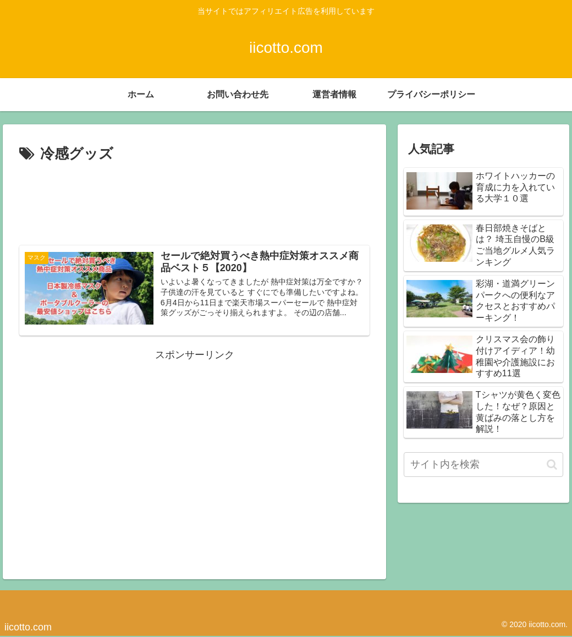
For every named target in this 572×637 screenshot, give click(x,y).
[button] (552, 464)
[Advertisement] (194, 199)
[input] (483, 464)
